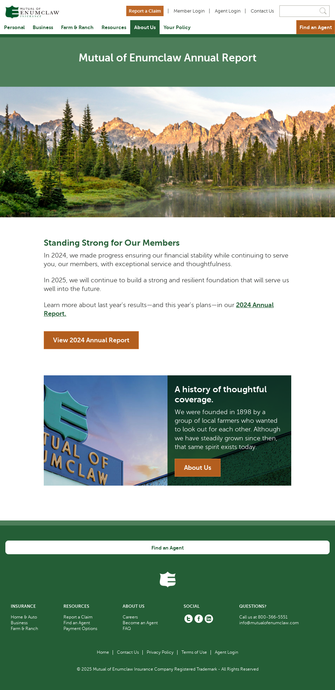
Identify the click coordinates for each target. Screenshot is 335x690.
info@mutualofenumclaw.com (269, 622)
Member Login (189, 11)
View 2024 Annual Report (91, 340)
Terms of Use (194, 652)
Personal (14, 27)
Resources (114, 27)
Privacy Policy (160, 652)
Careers (130, 617)
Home (103, 652)
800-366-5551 (273, 617)
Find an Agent (315, 27)
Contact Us (262, 11)
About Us (145, 27)
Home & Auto (24, 617)
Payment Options (80, 628)
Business (43, 27)
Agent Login (228, 11)
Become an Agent (140, 622)
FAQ (127, 628)
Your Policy (177, 27)
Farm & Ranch (77, 27)
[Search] (304, 11)
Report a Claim (145, 11)
